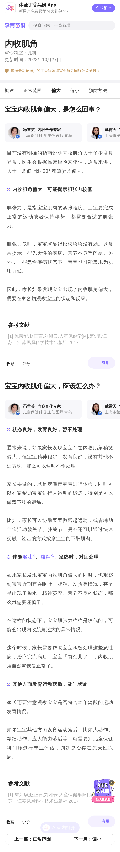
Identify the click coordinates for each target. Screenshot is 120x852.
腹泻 (46, 557)
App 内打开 (63, 816)
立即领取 (103, 8)
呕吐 (27, 557)
